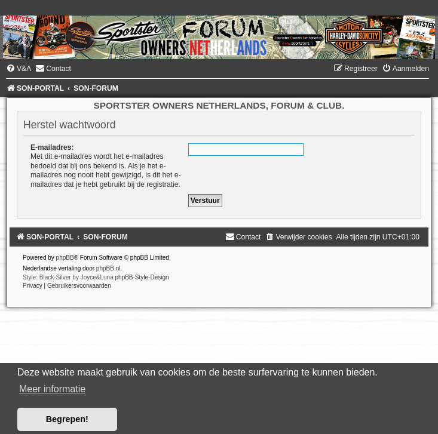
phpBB (65, 257)
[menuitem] (18, 68)
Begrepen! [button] (67, 419)
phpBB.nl (108, 268)
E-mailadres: (52, 147)
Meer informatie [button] (52, 389)
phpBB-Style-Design (142, 277)
